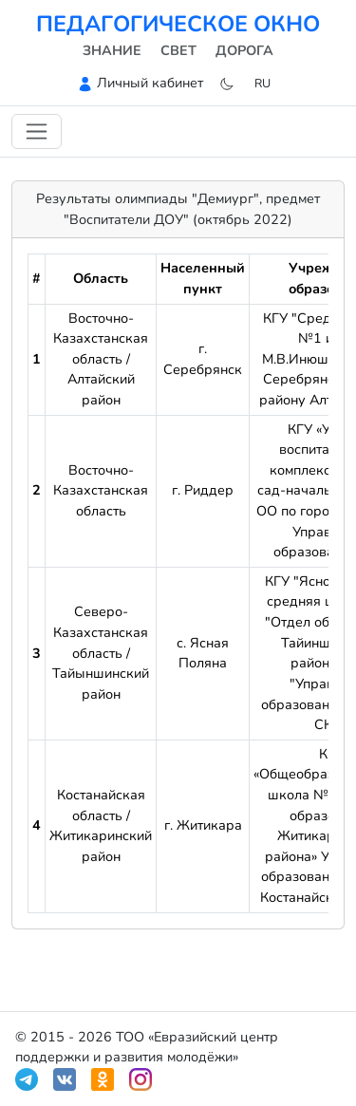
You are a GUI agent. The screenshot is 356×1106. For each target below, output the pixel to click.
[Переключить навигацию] (36, 131)
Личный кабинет (150, 82)
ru (262, 83)
